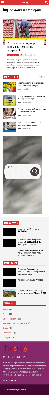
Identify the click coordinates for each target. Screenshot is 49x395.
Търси (5, 314)
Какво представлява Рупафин (30, 280)
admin (22, 55)
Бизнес (6, 309)
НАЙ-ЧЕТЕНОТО (11, 76)
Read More (31, 68)
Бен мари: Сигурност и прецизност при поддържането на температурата (31, 271)
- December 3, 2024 (30, 55)
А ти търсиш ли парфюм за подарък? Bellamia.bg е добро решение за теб (29, 242)
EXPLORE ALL (42, 77)
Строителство (13, 55)
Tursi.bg (24, 2)
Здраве (5, 328)
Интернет (7, 337)
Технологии (8, 332)
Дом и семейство (10, 318)
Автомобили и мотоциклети (15, 323)
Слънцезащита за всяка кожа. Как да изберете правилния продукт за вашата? (30, 253)
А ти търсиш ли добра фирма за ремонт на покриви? (21, 47)
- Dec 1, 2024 (25, 89)
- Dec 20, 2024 (26, 102)
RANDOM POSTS (11, 223)
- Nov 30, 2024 (26, 115)
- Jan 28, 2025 (26, 129)
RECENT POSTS (10, 263)
